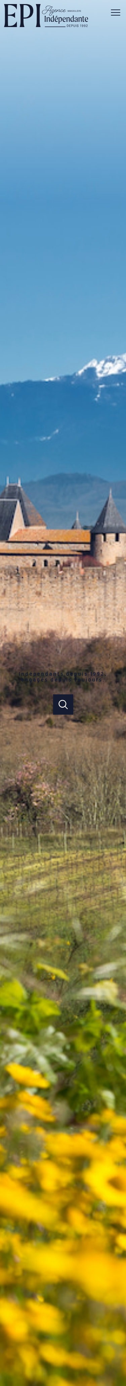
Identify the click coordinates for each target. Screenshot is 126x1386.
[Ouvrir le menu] (117, 12)
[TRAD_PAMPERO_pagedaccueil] (46, 25)
